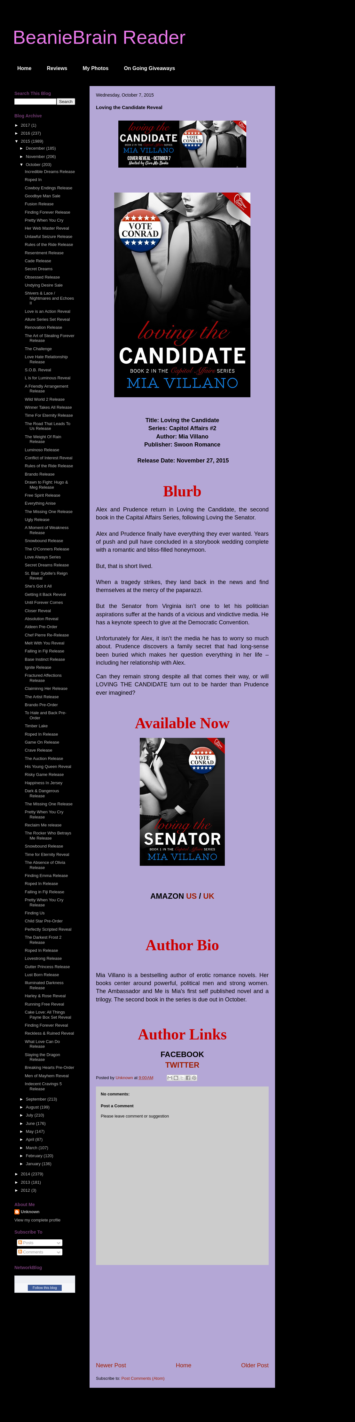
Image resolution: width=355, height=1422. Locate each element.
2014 (26, 1174)
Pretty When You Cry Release (44, 814)
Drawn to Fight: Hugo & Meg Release (46, 485)
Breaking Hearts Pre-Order (49, 1067)
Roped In (33, 179)
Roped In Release (41, 734)
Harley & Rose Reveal (45, 995)
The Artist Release (42, 696)
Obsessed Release (42, 277)
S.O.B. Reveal (38, 369)
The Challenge (38, 348)
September (36, 1099)
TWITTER (182, 1065)
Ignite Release (38, 667)
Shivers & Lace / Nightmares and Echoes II (49, 298)
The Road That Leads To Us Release (47, 426)
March (32, 1147)
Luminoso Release (42, 449)
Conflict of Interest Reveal (48, 457)
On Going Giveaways (149, 68)
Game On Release (42, 742)
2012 (26, 1190)
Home (24, 68)
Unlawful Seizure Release (48, 236)
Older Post (255, 1365)
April (31, 1139)
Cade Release (38, 260)
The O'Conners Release (47, 549)
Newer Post (111, 1365)
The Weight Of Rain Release (43, 439)
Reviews (57, 68)
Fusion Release (39, 203)
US (191, 896)
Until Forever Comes (44, 602)
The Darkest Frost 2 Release (43, 940)
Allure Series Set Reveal (47, 319)
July (30, 1115)
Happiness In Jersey (43, 782)
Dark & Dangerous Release (42, 793)
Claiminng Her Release (46, 688)
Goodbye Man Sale (42, 196)
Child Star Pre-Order (43, 921)
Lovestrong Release (43, 958)
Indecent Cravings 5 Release (43, 1086)
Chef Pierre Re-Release (47, 635)
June (31, 1123)
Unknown (30, 1211)
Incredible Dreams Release (50, 171)
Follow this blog (45, 1288)
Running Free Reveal (44, 1004)
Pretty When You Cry (44, 220)
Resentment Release (44, 252)
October (34, 164)
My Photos (96, 68)
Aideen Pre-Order (41, 626)
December (36, 148)
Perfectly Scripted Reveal (48, 929)
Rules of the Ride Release (49, 244)
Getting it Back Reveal (45, 594)
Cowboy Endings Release (48, 188)
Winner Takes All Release (48, 407)
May (30, 1131)
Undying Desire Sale (44, 285)
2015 (26, 141)
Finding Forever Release (47, 212)
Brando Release (39, 474)
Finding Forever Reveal (46, 1025)
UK (208, 896)
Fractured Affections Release (43, 678)
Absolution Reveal (41, 618)
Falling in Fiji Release (44, 651)
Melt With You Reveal (44, 643)
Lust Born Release (42, 974)
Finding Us (34, 913)
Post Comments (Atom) (143, 1378)
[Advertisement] (182, 1313)
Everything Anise (40, 503)
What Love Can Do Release (42, 1044)
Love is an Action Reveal (47, 311)
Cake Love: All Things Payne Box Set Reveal (48, 1015)
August (33, 1107)
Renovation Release (43, 327)
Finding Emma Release (46, 875)
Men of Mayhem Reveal (46, 1075)
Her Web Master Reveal (47, 228)
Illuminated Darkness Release (44, 985)
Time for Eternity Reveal (47, 854)
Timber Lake (36, 725)
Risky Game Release (44, 774)
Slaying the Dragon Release (42, 1057)
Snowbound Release (44, 540)
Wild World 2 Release (45, 399)
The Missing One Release (49, 511)
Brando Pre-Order (41, 704)
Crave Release (38, 750)
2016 (26, 133)
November (36, 156)
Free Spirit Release (42, 495)
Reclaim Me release (43, 825)
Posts (26, 1242)
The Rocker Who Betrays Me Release (48, 836)
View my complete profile (37, 1220)
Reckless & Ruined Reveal (49, 1033)
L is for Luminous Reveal (47, 377)
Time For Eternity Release (49, 415)
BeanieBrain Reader (99, 37)
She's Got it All (38, 586)
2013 (26, 1182)
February (35, 1155)
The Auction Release (44, 758)
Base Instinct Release (45, 659)
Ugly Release (37, 519)
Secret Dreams (38, 268)
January (34, 1163)
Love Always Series (43, 557)
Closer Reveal (38, 610)
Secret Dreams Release (47, 565)
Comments (30, 1252)
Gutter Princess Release (47, 966)
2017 (26, 125)
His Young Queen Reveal (48, 766)
